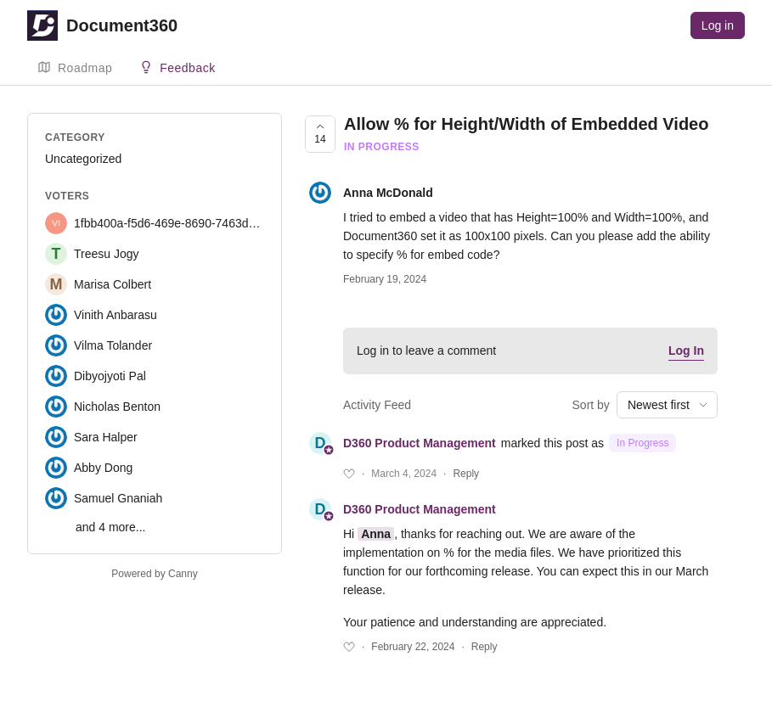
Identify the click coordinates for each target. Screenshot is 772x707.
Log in (718, 25)
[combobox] (667, 404)
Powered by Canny (154, 574)
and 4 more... (111, 527)
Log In (686, 350)
